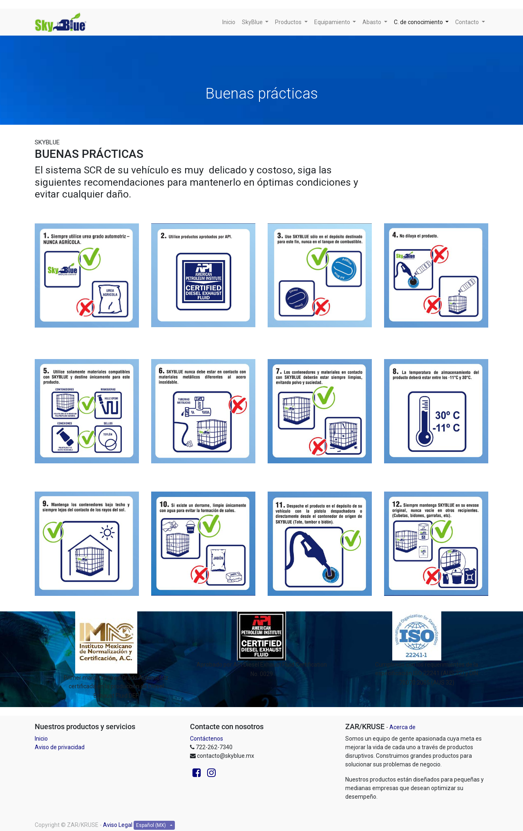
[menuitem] (229, 22)
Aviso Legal (117, 825)
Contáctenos (206, 738)
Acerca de (402, 727)
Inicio (41, 738)
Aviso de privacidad (60, 747)
